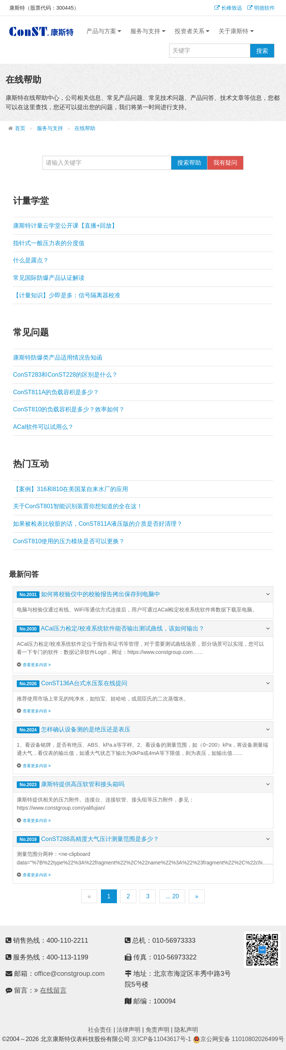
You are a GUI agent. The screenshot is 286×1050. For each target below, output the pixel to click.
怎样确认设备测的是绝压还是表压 (85, 729)
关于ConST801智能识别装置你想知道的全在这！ (78, 506)
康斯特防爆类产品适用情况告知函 (57, 357)
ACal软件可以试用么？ (43, 427)
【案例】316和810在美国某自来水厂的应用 (70, 489)
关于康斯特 (236, 31)
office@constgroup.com (69, 973)
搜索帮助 (189, 162)
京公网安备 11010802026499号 (238, 1039)
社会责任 (100, 1030)
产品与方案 (103, 31)
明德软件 (261, 8)
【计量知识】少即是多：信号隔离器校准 (66, 295)
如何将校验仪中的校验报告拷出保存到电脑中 (100, 594)
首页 (20, 128)
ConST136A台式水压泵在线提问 (84, 683)
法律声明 (128, 1030)
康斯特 (41, 31)
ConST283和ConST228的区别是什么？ (65, 374)
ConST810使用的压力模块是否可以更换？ (69, 541)
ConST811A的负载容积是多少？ (56, 392)
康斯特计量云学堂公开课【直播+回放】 (65, 225)
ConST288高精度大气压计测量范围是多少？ (100, 839)
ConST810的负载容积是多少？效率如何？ (69, 409)
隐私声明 (186, 1030)
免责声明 (157, 1030)
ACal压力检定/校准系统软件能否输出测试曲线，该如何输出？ (122, 628)
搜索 (262, 51)
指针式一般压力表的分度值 (49, 243)
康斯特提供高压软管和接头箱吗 (82, 784)
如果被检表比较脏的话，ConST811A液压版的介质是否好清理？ (97, 524)
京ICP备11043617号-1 (161, 1039)
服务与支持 (147, 31)
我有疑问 (225, 162)
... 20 (172, 896)
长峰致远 (228, 8)
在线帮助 (84, 128)
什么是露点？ (31, 260)
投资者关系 (192, 31)
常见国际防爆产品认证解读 (49, 278)
